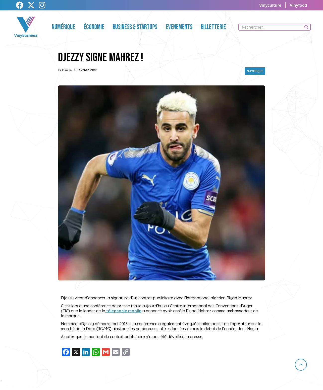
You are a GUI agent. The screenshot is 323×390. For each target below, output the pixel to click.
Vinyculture (270, 5)
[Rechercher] (306, 27)
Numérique (255, 71)
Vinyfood (298, 5)
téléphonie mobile (123, 310)
